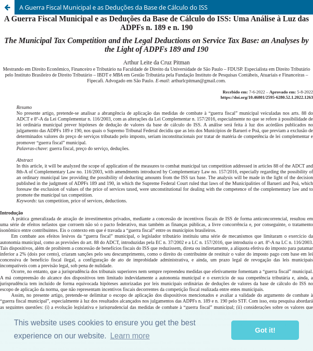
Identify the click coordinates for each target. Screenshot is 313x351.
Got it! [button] (265, 330)
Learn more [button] (130, 336)
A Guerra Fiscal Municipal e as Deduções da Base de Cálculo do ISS (113, 7)
